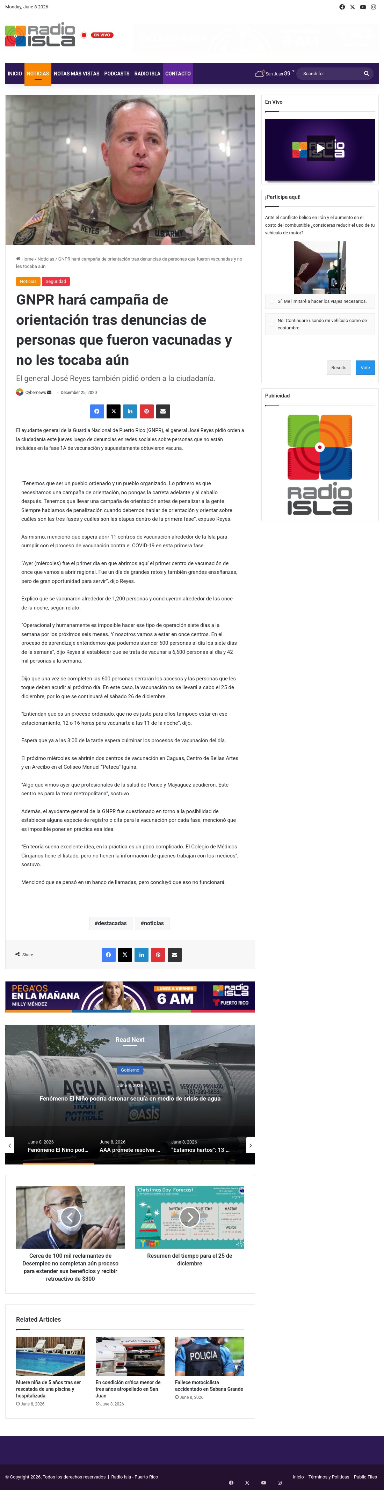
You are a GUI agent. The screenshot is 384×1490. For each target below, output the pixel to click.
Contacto (178, 73)
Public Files (365, 1477)
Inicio (15, 73)
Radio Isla (148, 73)
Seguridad (56, 281)
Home (25, 259)
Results (339, 367)
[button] (320, 267)
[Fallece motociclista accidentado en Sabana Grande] (209, 1356)
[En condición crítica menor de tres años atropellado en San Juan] (130, 1356)
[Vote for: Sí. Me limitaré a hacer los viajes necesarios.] (320, 275)
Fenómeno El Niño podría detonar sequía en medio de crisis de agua (130, 1097)
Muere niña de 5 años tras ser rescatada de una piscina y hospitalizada (48, 1389)
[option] (130, 1095)
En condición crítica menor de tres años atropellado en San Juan (128, 1389)
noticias (154, 923)
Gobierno (130, 1064)
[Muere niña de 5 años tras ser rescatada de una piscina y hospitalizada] (50, 1356)
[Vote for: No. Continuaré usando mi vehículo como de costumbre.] (320, 324)
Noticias (38, 73)
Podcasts (117, 73)
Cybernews (39, 392)
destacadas (112, 923)
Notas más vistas (76, 73)
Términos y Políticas (329, 1477)
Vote (365, 367)
